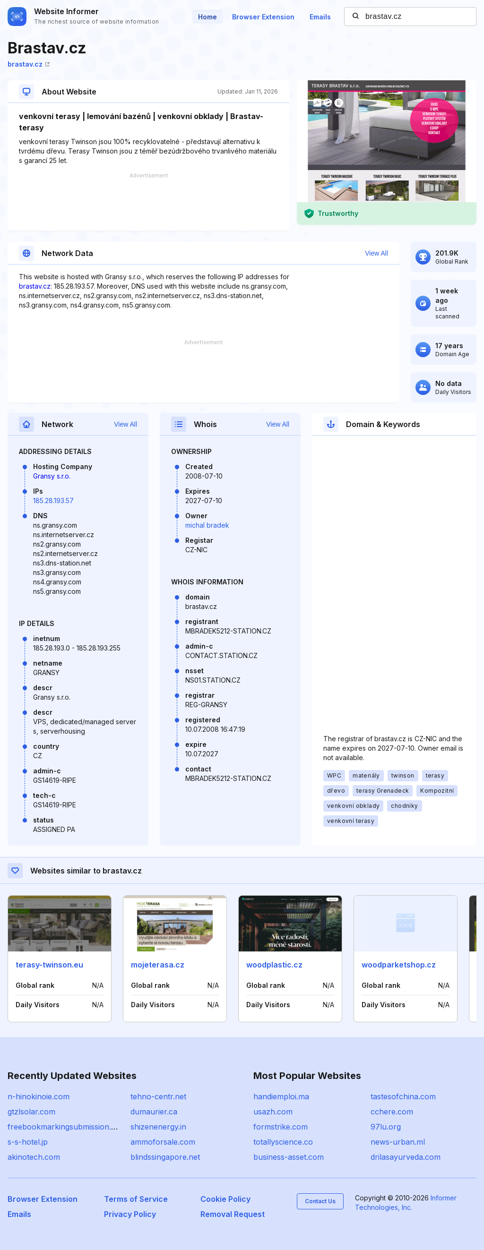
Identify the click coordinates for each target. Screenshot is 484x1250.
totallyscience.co (283, 1142)
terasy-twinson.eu (49, 964)
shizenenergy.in (158, 1126)
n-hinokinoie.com (38, 1096)
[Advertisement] (148, 201)
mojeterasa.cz (157, 964)
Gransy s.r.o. (51, 476)
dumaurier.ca (153, 1111)
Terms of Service (136, 1199)
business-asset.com (288, 1157)
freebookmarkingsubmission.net (65, 1126)
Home (207, 17)
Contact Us (320, 1201)
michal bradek (207, 525)
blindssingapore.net (165, 1157)
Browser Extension (263, 17)
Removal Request (232, 1214)
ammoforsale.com (162, 1142)
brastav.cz (29, 64)
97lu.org (386, 1126)
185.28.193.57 (53, 501)
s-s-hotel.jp (28, 1142)
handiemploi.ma (281, 1096)
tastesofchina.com (403, 1096)
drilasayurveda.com (406, 1157)
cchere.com (392, 1111)
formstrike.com (280, 1126)
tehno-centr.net (158, 1096)
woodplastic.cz (274, 964)
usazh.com (273, 1111)
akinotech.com (34, 1157)
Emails (320, 17)
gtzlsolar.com (31, 1111)
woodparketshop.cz (399, 964)
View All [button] (376, 253)
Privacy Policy (130, 1214)
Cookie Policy (225, 1199)
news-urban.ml (398, 1142)
